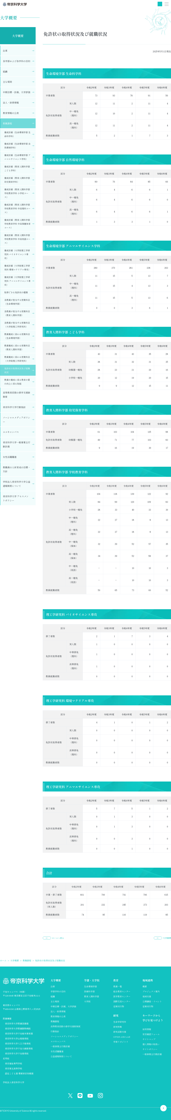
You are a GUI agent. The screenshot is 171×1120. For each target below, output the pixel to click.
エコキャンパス (11, 432)
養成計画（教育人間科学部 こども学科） (17, 168)
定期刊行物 (118, 1006)
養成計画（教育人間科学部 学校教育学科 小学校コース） (17, 193)
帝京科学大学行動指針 (14, 407)
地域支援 (146, 996)
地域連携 (147, 980)
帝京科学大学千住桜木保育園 (19, 1033)
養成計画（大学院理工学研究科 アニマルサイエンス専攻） (17, 281)
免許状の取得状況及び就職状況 (17, 370)
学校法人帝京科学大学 (13, 1082)
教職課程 (7, 123)
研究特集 (117, 1026)
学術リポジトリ (120, 1041)
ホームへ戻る (58, 938)
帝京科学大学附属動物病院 (18, 1028)
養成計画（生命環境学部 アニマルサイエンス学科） (17, 157)
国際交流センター (121, 1001)
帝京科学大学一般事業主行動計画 (16, 444)
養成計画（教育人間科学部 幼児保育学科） (17, 179)
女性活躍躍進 (10, 457)
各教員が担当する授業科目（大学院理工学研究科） (17, 324)
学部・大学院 (91, 980)
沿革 (5, 50)
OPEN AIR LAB (121, 1036)
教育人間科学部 (91, 996)
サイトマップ (148, 1039)
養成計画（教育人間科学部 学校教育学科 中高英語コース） (17, 239)
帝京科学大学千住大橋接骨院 (19, 1048)
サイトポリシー (149, 1049)
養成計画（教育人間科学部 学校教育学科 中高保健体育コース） (17, 223)
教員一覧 (117, 986)
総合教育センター (121, 991)
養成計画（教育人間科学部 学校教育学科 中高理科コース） (17, 208)
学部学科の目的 (58, 991)
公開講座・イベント (152, 1001)
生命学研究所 (119, 1021)
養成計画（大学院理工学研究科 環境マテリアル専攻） (17, 267)
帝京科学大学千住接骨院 (16, 1053)
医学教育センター (121, 996)
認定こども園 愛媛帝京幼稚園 (19, 1073)
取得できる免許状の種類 (16, 292)
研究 (115, 1015)
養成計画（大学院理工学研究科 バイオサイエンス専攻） (17, 254)
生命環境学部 (90, 986)
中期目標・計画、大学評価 (16, 92)
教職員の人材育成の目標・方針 (16, 469)
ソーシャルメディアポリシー (16, 419)
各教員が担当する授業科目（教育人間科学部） (17, 313)
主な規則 (7, 81)
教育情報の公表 (11, 113)
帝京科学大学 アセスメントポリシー (15, 498)
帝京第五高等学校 (13, 1068)
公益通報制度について (61, 1056)
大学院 (87, 1001)
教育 (115, 980)
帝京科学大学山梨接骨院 (16, 1038)
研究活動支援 (119, 1031)
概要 (144, 986)
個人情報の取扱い (151, 1044)
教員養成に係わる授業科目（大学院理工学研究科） (17, 358)
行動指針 (55, 1031)
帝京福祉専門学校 (13, 1063)
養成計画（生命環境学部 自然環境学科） (17, 145)
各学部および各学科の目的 (16, 61)
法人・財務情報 (11, 102)
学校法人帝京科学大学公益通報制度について (16, 484)
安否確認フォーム (151, 1034)
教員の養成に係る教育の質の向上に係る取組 (17, 381)
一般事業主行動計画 (60, 1046)
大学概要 (18, 36)
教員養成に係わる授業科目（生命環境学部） (17, 336)
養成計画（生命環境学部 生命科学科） (17, 134)
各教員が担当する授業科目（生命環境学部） (17, 301)
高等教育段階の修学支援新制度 (16, 394)
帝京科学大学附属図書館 (16, 1023)
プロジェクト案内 (151, 991)
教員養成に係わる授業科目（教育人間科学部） (17, 347)
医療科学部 (89, 991)
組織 (5, 71)
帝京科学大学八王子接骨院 (18, 1043)
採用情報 (146, 1029)
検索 (160, 4)
